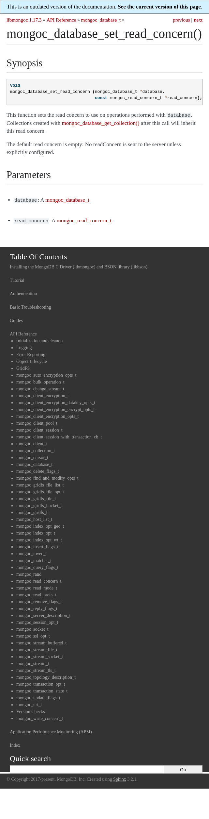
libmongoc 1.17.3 (24, 20)
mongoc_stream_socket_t (39, 654)
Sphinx (119, 777)
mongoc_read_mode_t (36, 586)
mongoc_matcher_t (34, 558)
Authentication (23, 291)
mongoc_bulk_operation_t (40, 380)
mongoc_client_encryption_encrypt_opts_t (55, 407)
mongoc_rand (28, 572)
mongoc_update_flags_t (38, 695)
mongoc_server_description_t (43, 613)
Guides (16, 318)
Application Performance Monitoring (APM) (51, 729)
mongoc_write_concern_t (39, 716)
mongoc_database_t (101, 20)
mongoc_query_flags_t (37, 565)
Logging (24, 345)
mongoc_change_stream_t (40, 386)
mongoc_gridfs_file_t (36, 496)
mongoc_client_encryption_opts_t (47, 414)
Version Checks (30, 709)
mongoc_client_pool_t (36, 421)
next (198, 20)
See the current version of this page (159, 7)
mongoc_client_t (31, 441)
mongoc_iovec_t (31, 551)
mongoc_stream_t (32, 661)
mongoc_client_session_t (39, 428)
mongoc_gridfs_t (32, 510)
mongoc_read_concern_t (38, 579)
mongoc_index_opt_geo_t (40, 524)
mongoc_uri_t (29, 702)
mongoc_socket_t (32, 627)
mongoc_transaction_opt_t (40, 682)
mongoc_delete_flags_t (37, 469)
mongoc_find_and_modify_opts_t (47, 476)
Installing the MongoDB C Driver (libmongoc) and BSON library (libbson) (78, 265)
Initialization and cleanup (39, 338)
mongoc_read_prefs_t (36, 592)
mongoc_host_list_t (34, 517)
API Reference (61, 20)
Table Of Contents (38, 254)
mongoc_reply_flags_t (36, 606)
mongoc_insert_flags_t (37, 544)
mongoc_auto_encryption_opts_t (46, 373)
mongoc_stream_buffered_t (41, 641)
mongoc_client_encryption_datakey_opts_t (55, 400)
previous (181, 20)
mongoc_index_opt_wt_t (39, 538)
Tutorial (17, 278)
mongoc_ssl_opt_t (33, 634)
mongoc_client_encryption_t (42, 393)
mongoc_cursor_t (32, 455)
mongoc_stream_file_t (36, 647)
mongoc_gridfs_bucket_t (39, 503)
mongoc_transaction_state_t (41, 689)
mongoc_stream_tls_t (36, 668)
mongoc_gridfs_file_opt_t (40, 489)
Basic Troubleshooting (30, 305)
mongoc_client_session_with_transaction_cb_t (59, 435)
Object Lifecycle (31, 359)
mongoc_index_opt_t (35, 531)
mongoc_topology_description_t (46, 675)
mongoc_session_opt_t (37, 620)
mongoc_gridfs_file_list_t (40, 483)
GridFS (23, 366)
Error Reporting (30, 352)
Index (15, 743)
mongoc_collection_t (35, 448)
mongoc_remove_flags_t (39, 599)
